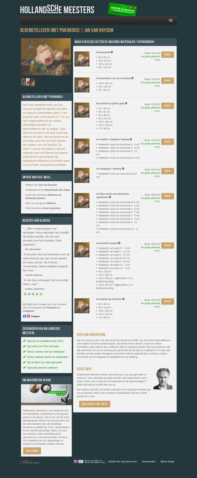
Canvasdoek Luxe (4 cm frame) (115, 78)
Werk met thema (43, 208)
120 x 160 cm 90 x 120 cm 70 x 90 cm (104, 86)
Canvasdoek (104, 52)
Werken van (41, 185)
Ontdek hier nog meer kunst (122, 461)
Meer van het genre (40, 203)
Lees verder (32, 451)
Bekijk (168, 54)
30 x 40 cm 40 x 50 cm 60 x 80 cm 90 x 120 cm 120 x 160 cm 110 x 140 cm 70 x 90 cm (104, 118)
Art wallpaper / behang (110, 168)
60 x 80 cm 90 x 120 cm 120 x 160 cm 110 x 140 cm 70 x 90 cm (104, 311)
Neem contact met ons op (95, 404)
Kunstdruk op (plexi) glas (111, 103)
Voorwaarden (149, 461)
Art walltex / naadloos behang (114, 139)
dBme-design (167, 461)
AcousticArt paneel (108, 243)
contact (99, 384)
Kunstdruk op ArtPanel (110, 299)
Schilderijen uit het (47, 190)
